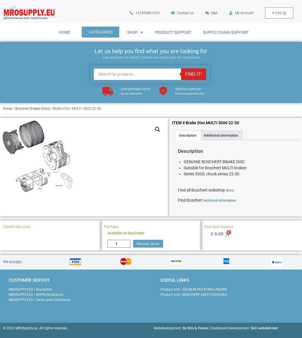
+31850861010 (145, 13)
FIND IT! (193, 74)
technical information (220, 200)
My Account (241, 13)
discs (230, 190)
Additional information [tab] (221, 135)
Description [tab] (188, 135)
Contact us (182, 13)
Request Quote (148, 244)
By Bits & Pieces (195, 328)
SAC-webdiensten (264, 328)
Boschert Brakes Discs (32, 109)
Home (64, 32)
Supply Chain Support (226, 32)
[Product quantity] (119, 244)
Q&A (211, 13)
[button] (157, 129)
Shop (135, 32)
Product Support (173, 32)
